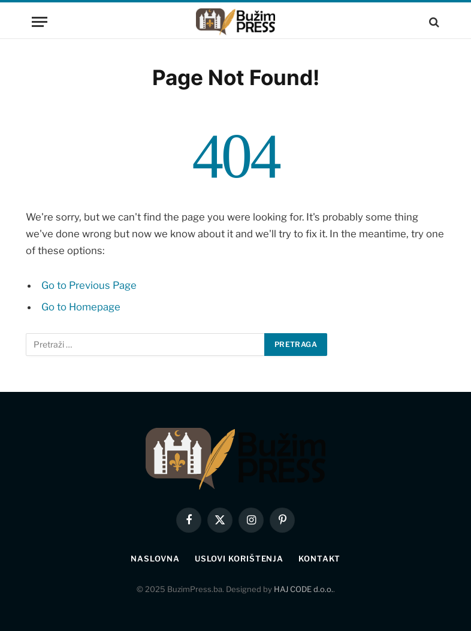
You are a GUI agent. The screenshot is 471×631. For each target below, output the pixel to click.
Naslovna (155, 558)
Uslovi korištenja (239, 558)
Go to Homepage (80, 307)
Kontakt (319, 558)
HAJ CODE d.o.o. (303, 589)
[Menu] (39, 21)
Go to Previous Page (89, 285)
